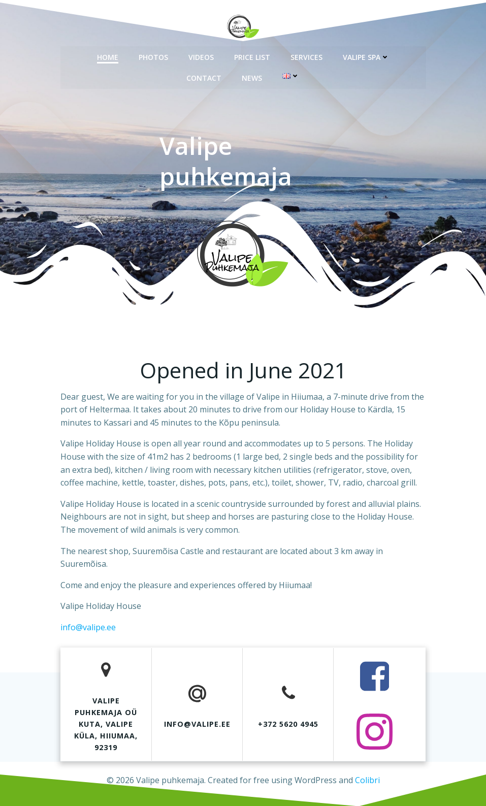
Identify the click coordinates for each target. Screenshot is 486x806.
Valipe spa (366, 56)
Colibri (367, 778)
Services (306, 56)
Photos (153, 56)
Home (107, 56)
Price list (252, 56)
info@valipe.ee (88, 627)
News (252, 77)
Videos (201, 56)
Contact (203, 77)
